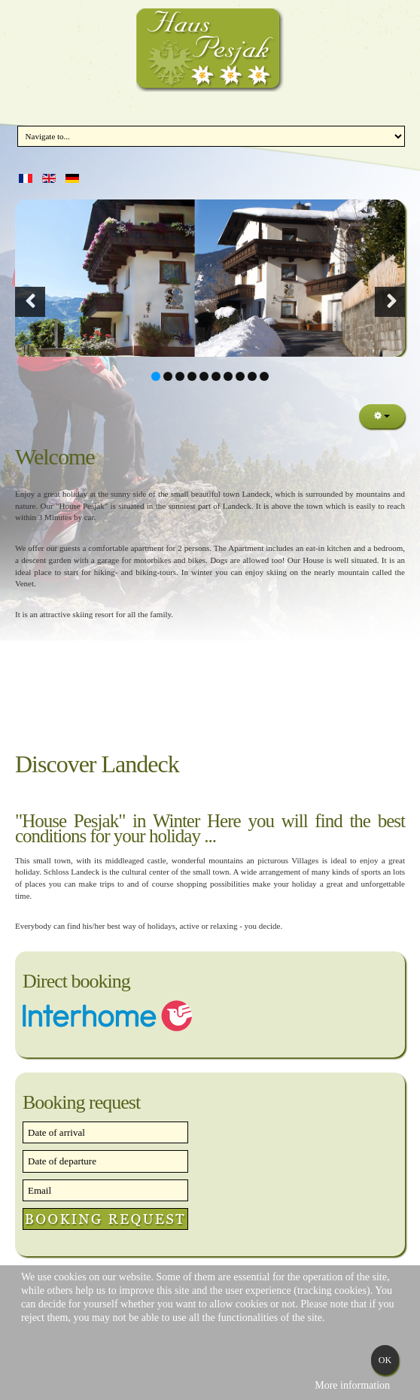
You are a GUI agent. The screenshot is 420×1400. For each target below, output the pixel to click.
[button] (30, 302)
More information (352, 1385)
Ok (385, 1360)
